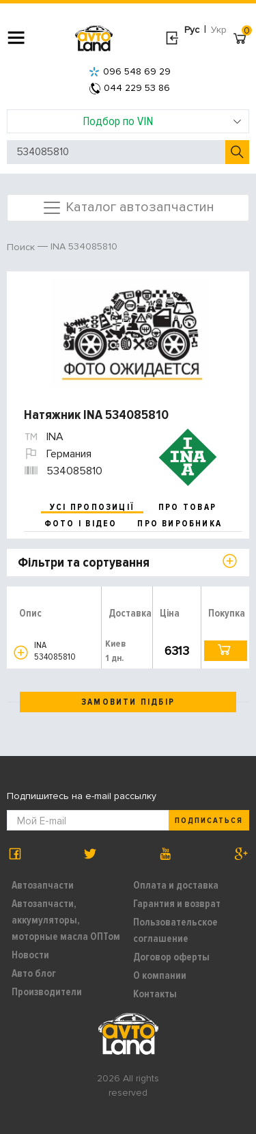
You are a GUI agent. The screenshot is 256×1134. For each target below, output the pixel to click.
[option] (129, 333)
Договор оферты (171, 957)
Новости (30, 955)
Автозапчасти (43, 885)
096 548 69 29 (130, 71)
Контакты (155, 994)
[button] (20, 652)
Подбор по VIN (162, 121)
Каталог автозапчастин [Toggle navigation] (128, 208)
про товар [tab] (187, 507)
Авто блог (34, 973)
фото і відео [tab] (80, 523)
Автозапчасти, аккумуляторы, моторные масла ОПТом (66, 920)
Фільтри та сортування (84, 562)
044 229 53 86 (129, 88)
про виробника (179, 523)
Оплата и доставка (175, 885)
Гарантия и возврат (177, 903)
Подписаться (209, 820)
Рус (191, 30)
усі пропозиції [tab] (92, 507)
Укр (219, 30)
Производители (47, 992)
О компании (159, 975)
